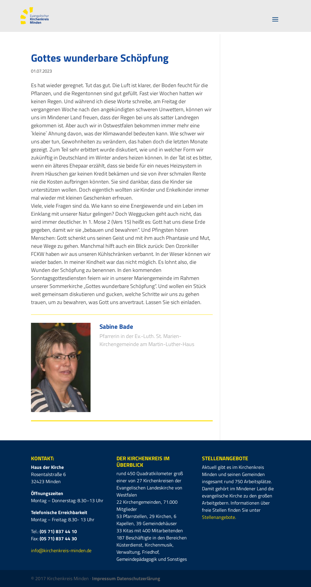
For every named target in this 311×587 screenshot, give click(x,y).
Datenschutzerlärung (138, 578)
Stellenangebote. (219, 517)
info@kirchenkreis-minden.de (61, 550)
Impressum (104, 578)
